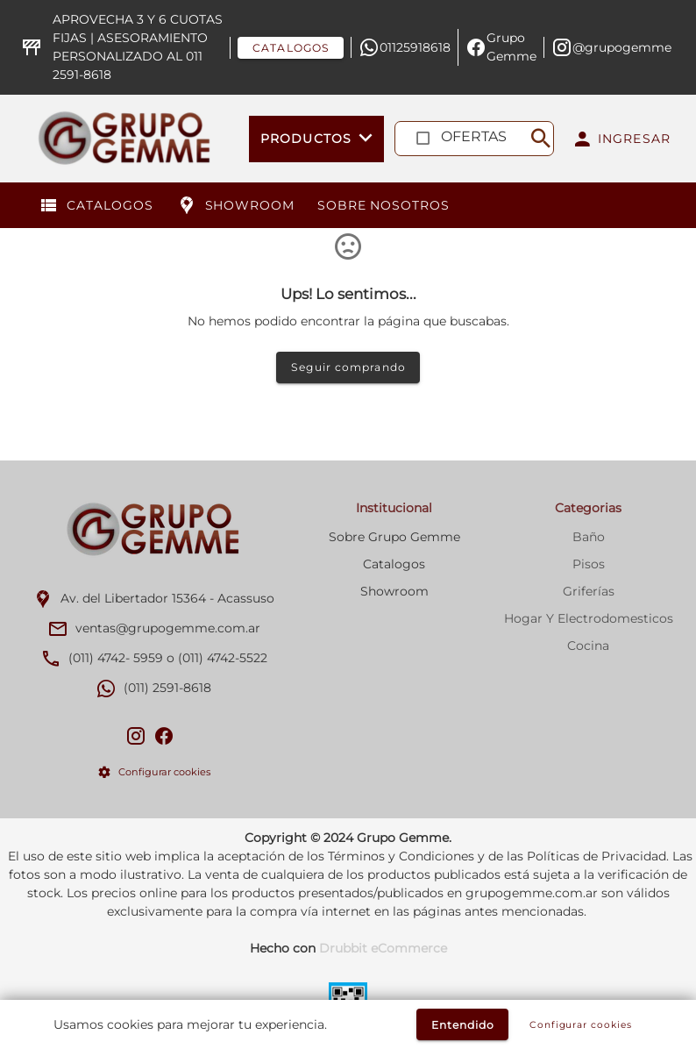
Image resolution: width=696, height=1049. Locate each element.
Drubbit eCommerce (383, 948)
